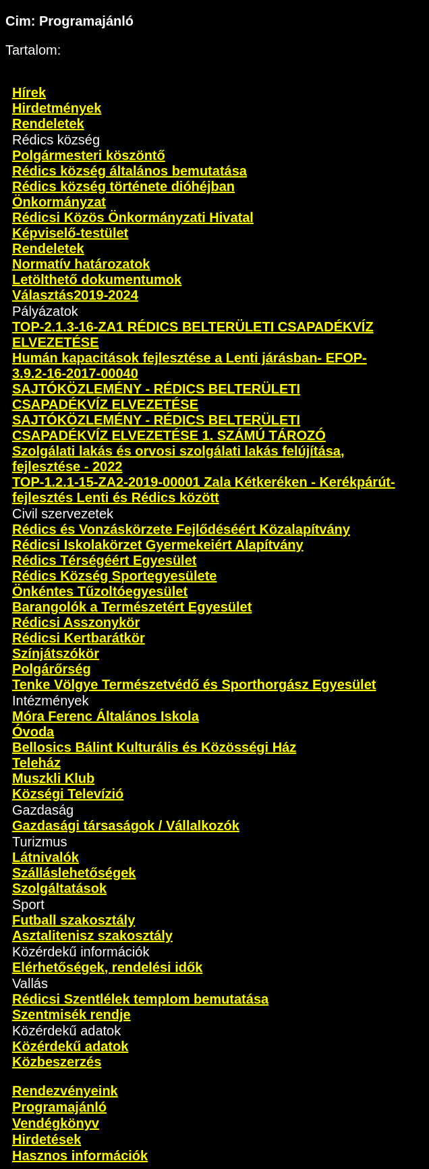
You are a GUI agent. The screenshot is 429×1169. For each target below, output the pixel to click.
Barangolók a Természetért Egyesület (132, 606)
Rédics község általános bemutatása (129, 170)
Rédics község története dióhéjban (123, 186)
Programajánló (59, 1106)
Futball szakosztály (73, 920)
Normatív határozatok (81, 263)
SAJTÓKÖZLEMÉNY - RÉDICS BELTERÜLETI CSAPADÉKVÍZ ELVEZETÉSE (156, 396)
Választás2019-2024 (75, 295)
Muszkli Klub (53, 778)
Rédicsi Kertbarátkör (78, 637)
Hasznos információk (80, 1155)
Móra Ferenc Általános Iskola (105, 716)
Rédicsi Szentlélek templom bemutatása (140, 998)
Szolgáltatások (59, 888)
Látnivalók (45, 857)
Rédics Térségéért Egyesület (104, 560)
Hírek (29, 92)
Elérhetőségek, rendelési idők (107, 967)
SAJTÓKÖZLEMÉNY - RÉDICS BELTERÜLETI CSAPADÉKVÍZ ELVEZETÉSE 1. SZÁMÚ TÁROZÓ (169, 427)
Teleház (36, 762)
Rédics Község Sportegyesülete (114, 575)
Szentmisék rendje (71, 1014)
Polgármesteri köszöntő (88, 155)
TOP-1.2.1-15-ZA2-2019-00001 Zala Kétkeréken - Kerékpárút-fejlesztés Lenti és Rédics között (203, 489)
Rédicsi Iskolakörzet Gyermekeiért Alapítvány (158, 544)
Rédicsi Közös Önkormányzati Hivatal (133, 217)
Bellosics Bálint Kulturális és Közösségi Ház (154, 747)
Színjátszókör (55, 653)
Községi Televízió (67, 793)
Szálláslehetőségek (74, 872)
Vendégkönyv (55, 1123)
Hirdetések (46, 1139)
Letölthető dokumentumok (96, 279)
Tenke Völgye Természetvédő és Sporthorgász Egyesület (194, 684)
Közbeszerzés (56, 1061)
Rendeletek (48, 123)
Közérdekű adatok (70, 1046)
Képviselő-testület (70, 232)
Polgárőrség (51, 668)
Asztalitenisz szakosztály (92, 935)
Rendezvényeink (65, 1090)
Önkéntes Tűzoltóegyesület (100, 591)
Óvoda (33, 731)
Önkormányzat (59, 201)
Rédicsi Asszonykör (76, 622)
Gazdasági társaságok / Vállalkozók (125, 825)
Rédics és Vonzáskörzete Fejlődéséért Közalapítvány (181, 529)
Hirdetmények (56, 108)
